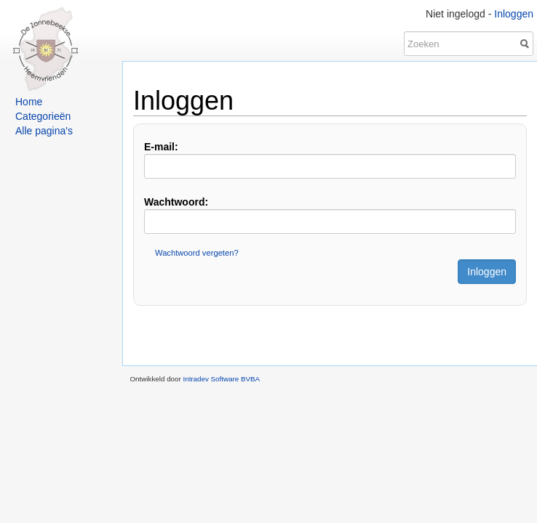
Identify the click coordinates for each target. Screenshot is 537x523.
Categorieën (43, 116)
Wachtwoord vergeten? (197, 252)
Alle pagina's (44, 131)
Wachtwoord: (176, 202)
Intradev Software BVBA (221, 379)
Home (28, 102)
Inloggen (513, 14)
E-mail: (161, 147)
